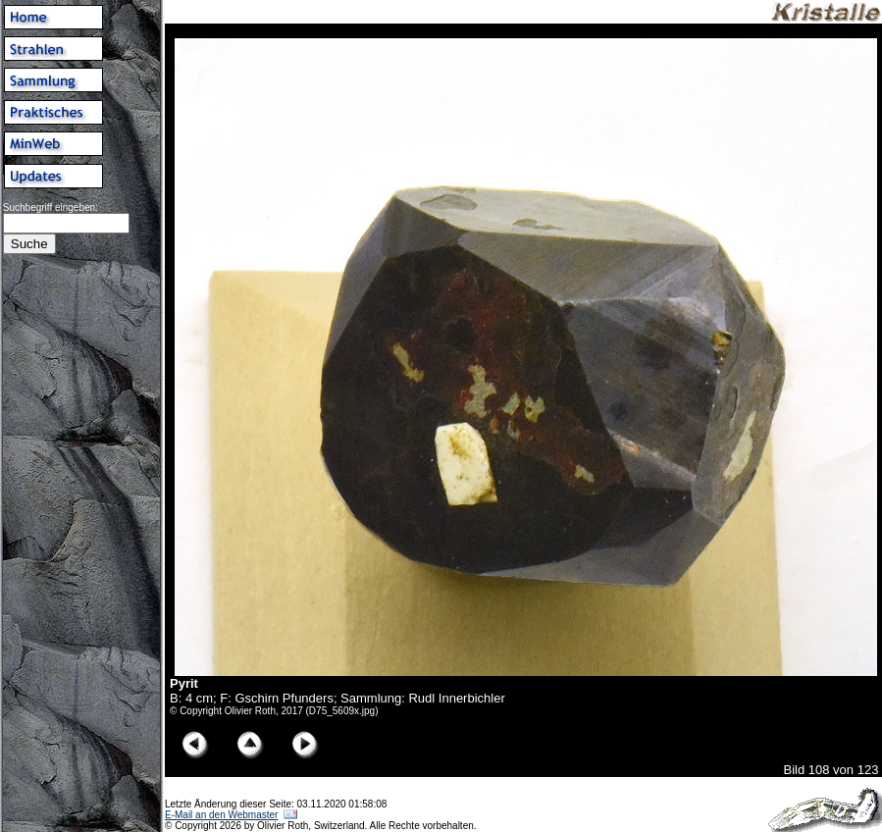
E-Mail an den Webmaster (221, 814)
